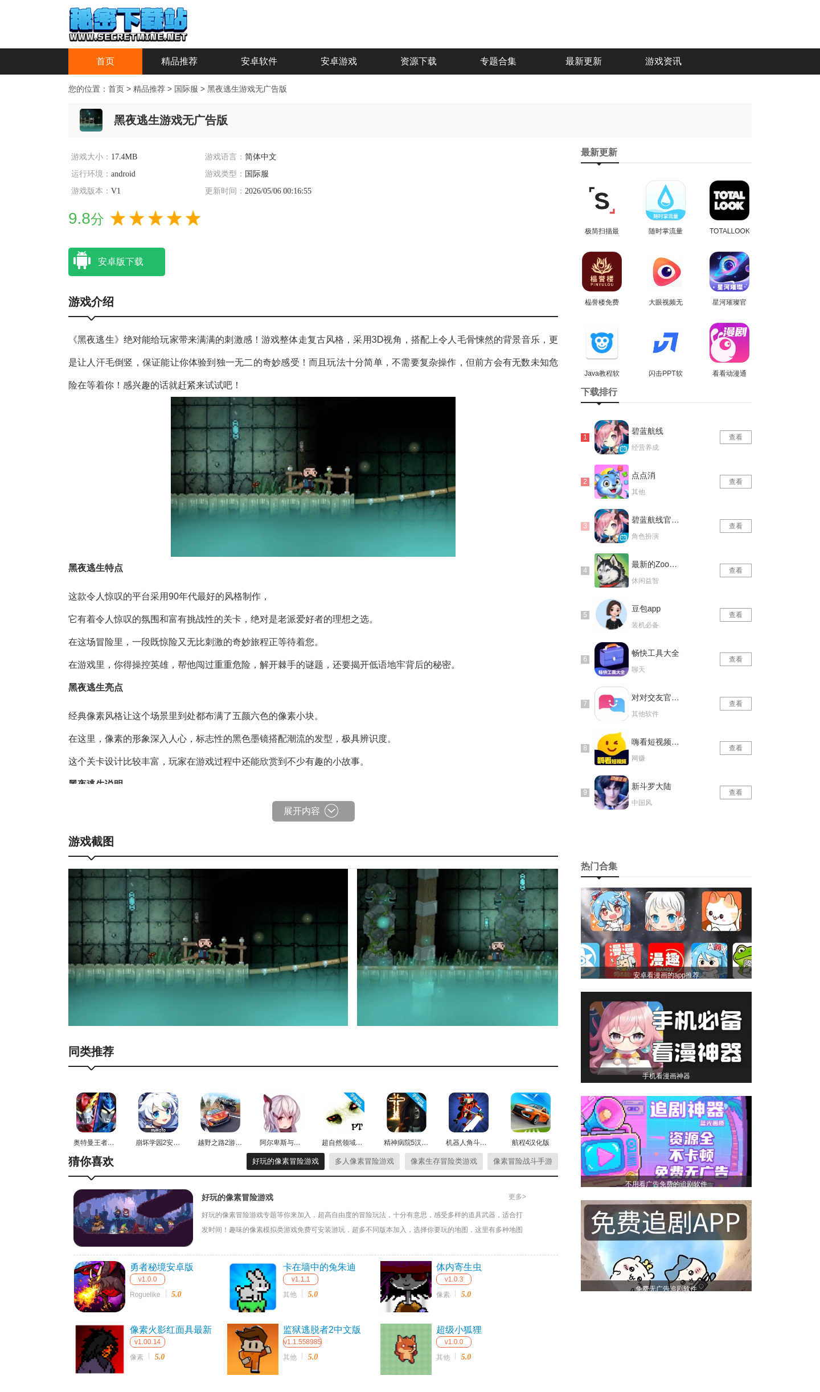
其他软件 (645, 714)
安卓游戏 (339, 61)
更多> (517, 1197)
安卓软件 (259, 61)
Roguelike (145, 1295)
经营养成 (645, 447)
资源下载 (418, 61)
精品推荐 (179, 61)
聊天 (638, 670)
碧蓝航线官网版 (657, 519)
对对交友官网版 (657, 697)
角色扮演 (645, 536)
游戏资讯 (663, 61)
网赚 (638, 758)
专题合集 (498, 61)
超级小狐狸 (459, 1329)
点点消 (643, 475)
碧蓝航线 (647, 431)
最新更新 (583, 61)
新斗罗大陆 (651, 786)
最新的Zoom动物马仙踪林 (657, 564)
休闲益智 (645, 581)
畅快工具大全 (655, 653)
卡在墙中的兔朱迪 (319, 1267)
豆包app (646, 608)
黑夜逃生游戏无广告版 (247, 88)
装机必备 (645, 625)
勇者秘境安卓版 (162, 1267)
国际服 (187, 88)
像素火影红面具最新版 (171, 1330)
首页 (105, 61)
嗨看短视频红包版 (657, 741)
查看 (736, 437)
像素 (443, 1295)
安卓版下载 (106, 261)
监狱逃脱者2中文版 (322, 1329)
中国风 (642, 803)
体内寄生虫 (459, 1267)
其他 (290, 1295)
